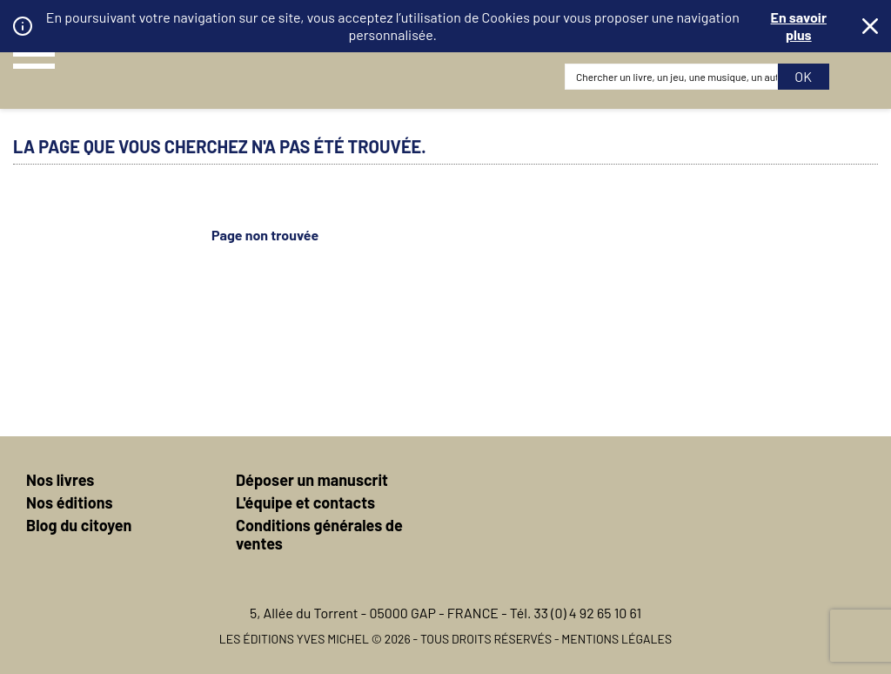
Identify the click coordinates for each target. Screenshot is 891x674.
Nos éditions (69, 502)
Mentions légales (616, 638)
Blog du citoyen (78, 525)
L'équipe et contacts (305, 502)
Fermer (870, 26)
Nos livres (60, 479)
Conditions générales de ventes (319, 534)
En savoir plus (799, 26)
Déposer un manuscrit (312, 479)
